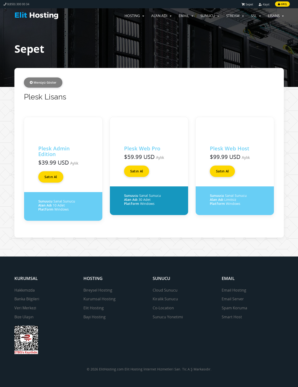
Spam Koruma (234, 307)
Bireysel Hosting (97, 290)
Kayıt (264, 4)
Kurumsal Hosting (99, 299)
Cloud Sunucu (165, 290)
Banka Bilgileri (26, 299)
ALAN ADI (161, 15)
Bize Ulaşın (24, 317)
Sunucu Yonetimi (168, 317)
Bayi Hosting (94, 317)
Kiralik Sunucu (165, 299)
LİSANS (276, 15)
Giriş (282, 4)
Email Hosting (234, 290)
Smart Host (232, 317)
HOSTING (134, 15)
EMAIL (186, 15)
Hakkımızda (24, 290)
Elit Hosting (93, 307)
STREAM (235, 15)
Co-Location (163, 307)
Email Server (233, 299)
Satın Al (50, 177)
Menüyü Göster (43, 82)
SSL (256, 15)
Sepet (247, 4)
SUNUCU (209, 15)
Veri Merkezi (25, 307)
